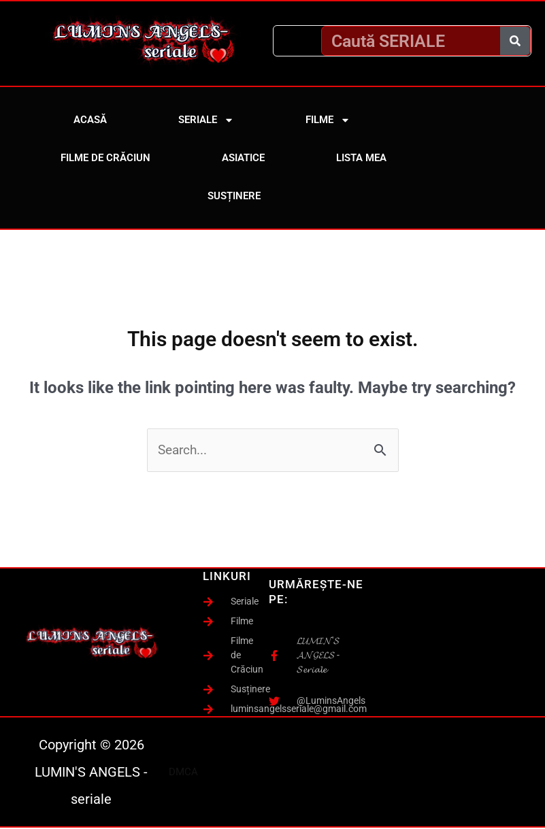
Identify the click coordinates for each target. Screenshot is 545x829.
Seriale (206, 120)
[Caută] (515, 41)
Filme (327, 120)
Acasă (90, 120)
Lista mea (361, 158)
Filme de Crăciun (105, 158)
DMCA (183, 773)
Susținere (234, 196)
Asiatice (243, 158)
